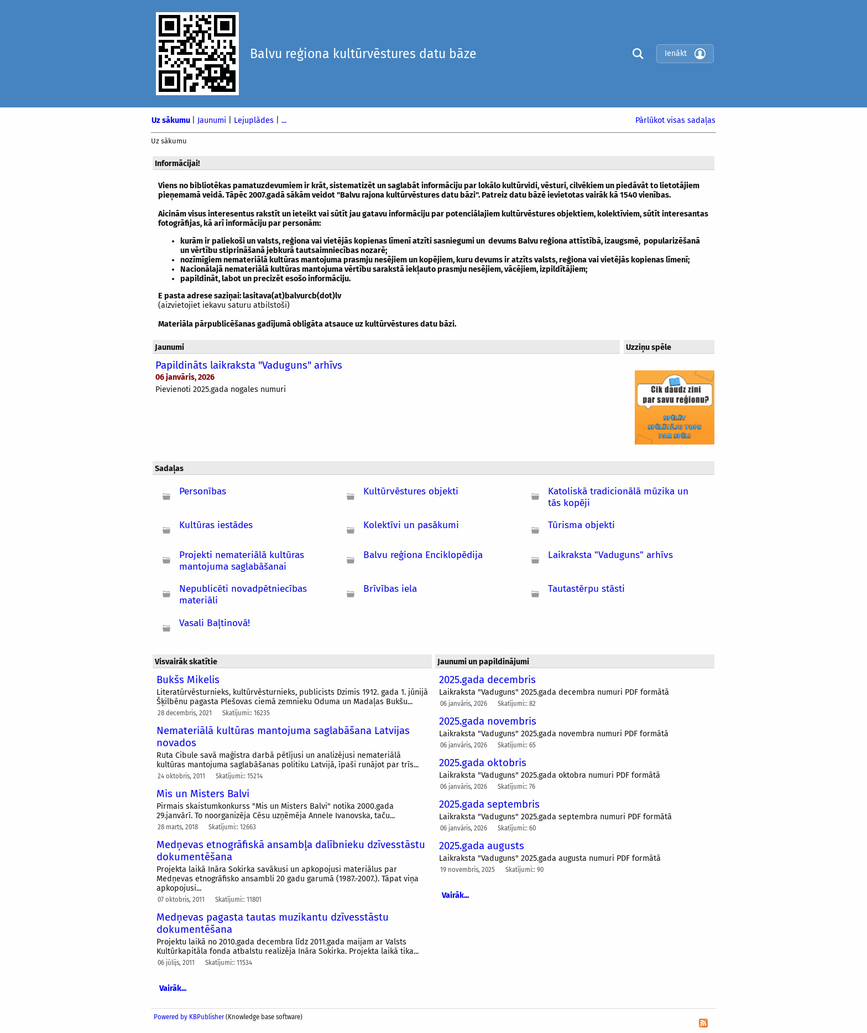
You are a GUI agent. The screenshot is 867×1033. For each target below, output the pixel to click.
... (283, 120)
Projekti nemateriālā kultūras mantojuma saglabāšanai (241, 560)
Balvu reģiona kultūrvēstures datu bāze (363, 53)
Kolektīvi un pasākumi (411, 525)
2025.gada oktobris (482, 763)
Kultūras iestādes (216, 525)
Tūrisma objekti (581, 525)
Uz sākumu (172, 120)
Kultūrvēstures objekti (410, 491)
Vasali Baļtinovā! (214, 623)
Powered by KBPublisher (189, 1017)
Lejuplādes (255, 120)
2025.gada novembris (487, 721)
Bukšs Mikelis (188, 680)
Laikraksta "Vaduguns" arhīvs (610, 555)
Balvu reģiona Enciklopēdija (423, 555)
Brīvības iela (390, 589)
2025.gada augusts (481, 846)
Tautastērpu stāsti (586, 589)
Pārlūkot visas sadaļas (675, 120)
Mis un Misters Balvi (202, 794)
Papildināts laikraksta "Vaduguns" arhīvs (248, 365)
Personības (202, 491)
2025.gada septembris (489, 804)
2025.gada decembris (487, 680)
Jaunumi (212, 120)
